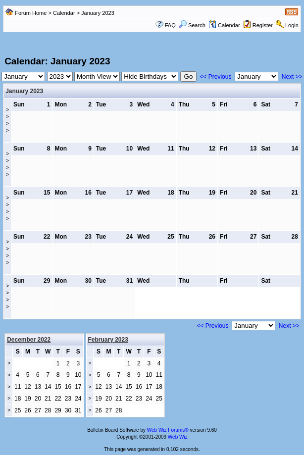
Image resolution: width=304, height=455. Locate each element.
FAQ (170, 25)
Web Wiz (178, 437)
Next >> (292, 76)
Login (292, 25)
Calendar (64, 13)
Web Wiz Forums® (168, 430)
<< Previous (215, 76)
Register (263, 25)
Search (192, 25)
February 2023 (108, 339)
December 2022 (29, 339)
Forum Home (31, 13)
